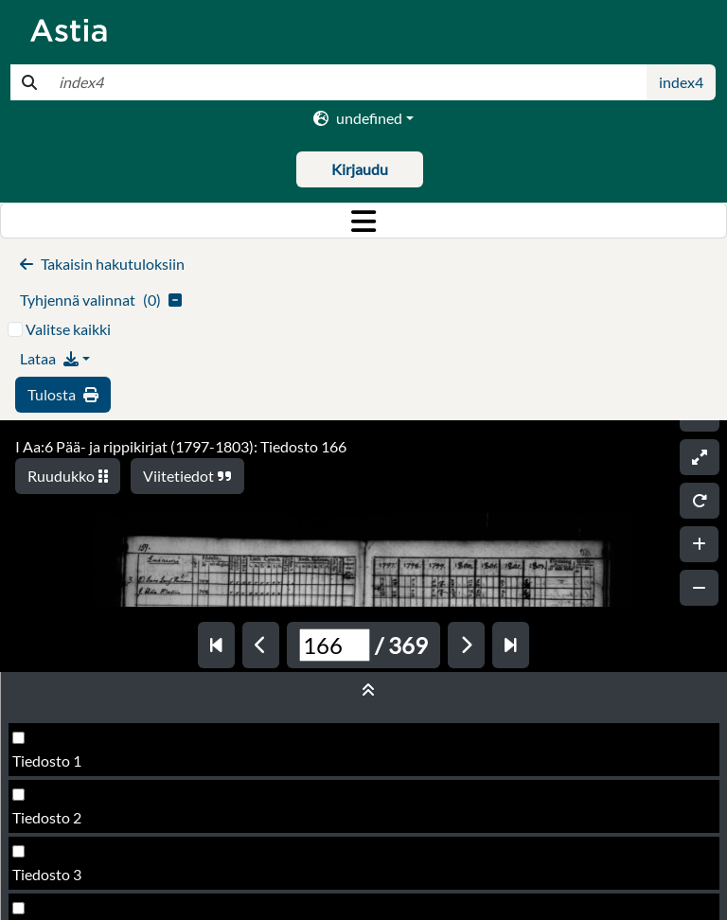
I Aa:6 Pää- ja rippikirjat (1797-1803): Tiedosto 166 (180, 446)
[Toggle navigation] (363, 221)
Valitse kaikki (68, 329)
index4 (681, 82)
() (101, 300)
